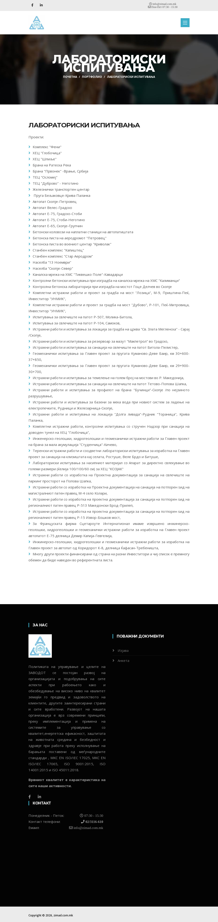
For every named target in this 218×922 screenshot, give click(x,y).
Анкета (123, 660)
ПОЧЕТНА (70, 77)
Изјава (123, 650)
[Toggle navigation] (185, 22)
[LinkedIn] (39, 797)
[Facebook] (29, 797)
